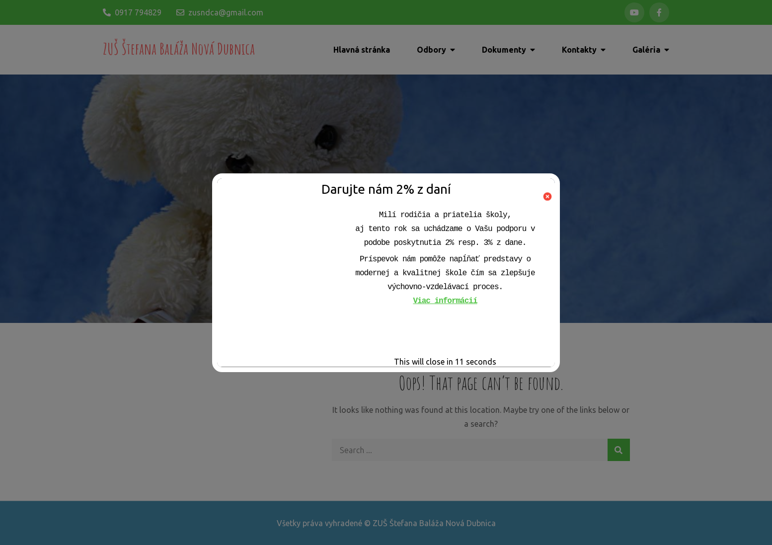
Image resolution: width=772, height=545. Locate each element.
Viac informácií (445, 301)
